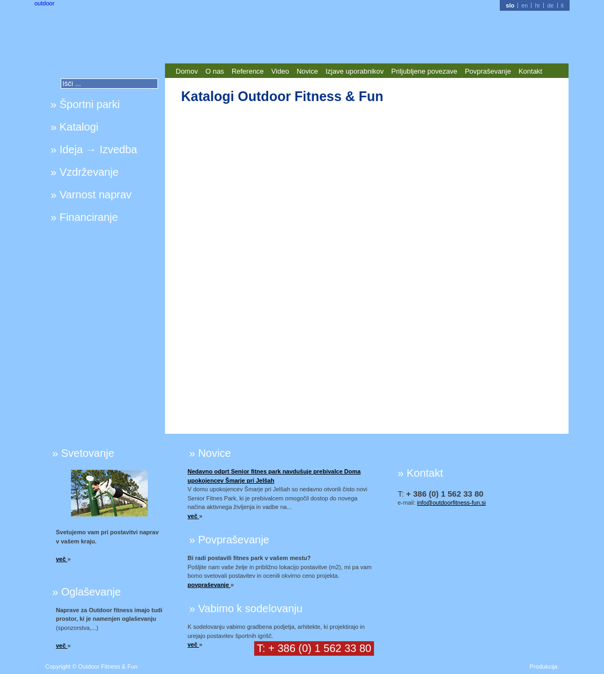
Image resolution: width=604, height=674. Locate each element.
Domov (187, 71)
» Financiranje (84, 217)
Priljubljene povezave (424, 71)
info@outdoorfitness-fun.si (451, 502)
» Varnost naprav (91, 194)
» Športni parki (85, 104)
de (550, 5)
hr (537, 5)
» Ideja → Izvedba (94, 149)
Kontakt (530, 71)
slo (510, 5)
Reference (248, 71)
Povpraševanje (488, 71)
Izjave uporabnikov (355, 71)
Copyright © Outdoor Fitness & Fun (91, 666)
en (524, 5)
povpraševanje (209, 585)
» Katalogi (74, 127)
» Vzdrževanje (85, 172)
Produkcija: (544, 666)
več (61, 559)
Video (280, 71)
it (562, 5)
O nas (214, 71)
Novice (307, 71)
